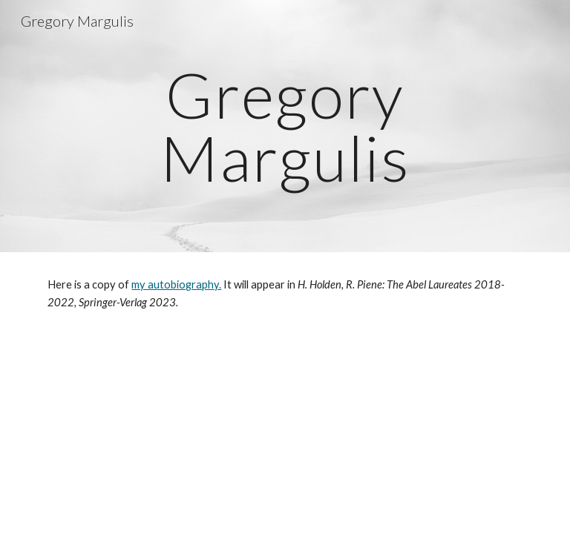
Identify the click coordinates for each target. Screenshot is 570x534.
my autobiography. (176, 284)
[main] (285, 126)
